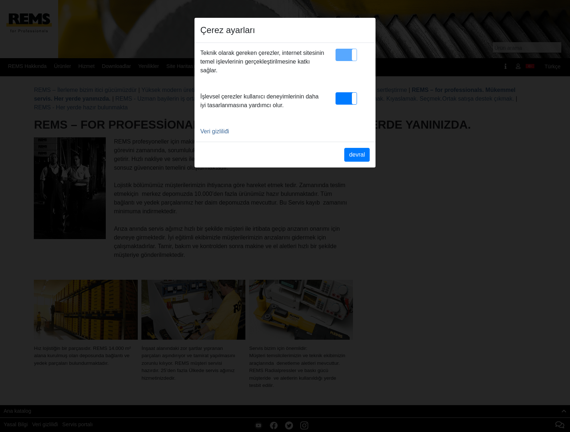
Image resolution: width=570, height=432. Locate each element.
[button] (346, 55)
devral (357, 155)
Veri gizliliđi (214, 131)
